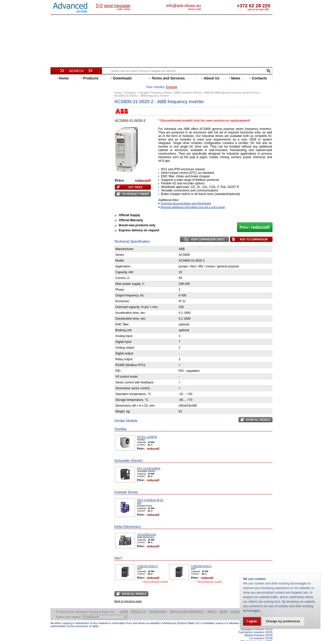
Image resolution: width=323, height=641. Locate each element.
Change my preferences (283, 621)
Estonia (121, 6)
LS (57, 189)
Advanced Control (69, 118)
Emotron (61, 148)
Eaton (59, 140)
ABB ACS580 (264, 636)
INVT (59, 178)
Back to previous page (128, 593)
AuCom (61, 256)
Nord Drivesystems (70, 197)
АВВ (58, 252)
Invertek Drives (66, 174)
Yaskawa (62, 242)
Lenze (59, 186)
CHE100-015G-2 (147, 558)
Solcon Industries (69, 275)
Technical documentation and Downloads (185, 195)
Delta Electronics (68, 136)
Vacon (60, 231)
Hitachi (60, 167)
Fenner (60, 155)
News (223, 603)
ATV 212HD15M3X (148, 460)
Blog (56, 324)
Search (76, 71)
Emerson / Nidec (68, 144)
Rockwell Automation (71, 208)
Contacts (237, 603)
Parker (60, 205)
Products (138, 603)
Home (124, 603)
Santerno (62, 212)
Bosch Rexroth (66, 129)
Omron (60, 201)
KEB (58, 182)
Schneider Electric (69, 216)
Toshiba (61, 227)
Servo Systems (64, 281)
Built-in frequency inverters (69, 374)
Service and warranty (187, 603)
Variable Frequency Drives (73, 110)
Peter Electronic (67, 267)
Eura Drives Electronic (72, 152)
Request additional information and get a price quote (192, 199)
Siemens (61, 224)
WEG (59, 235)
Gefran (60, 163)
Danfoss (61, 133)
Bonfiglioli (63, 125)
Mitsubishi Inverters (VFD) (256, 633)
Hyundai (61, 171)
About (212, 603)
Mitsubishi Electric (69, 193)
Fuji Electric (64, 159)
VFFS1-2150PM (147, 429)
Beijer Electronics (69, 121)
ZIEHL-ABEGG (66, 239)
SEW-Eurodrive (67, 220)
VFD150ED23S (146, 526)
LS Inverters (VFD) (261, 630)
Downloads (158, 603)
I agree (252, 621)
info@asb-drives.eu (204, 6)
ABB (58, 114)
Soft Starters (62, 248)
